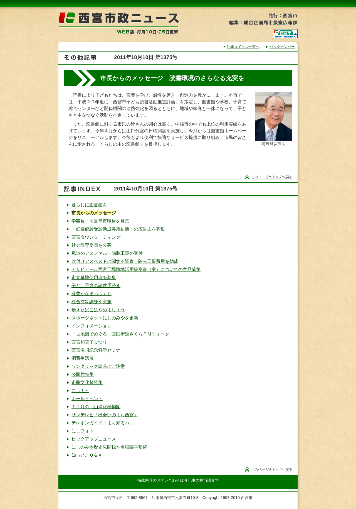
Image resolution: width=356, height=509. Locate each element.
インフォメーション (91, 326)
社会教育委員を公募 (91, 245)
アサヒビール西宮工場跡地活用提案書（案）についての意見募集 (136, 269)
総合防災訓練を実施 (91, 301)
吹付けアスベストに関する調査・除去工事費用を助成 (124, 261)
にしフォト (82, 431)
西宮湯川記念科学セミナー (98, 350)
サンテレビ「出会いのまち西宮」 (104, 414)
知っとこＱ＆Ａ (86, 455)
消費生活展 (82, 358)
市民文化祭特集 (87, 382)
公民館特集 (82, 374)
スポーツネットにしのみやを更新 (104, 317)
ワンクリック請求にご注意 (98, 366)
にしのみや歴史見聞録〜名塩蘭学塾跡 (109, 447)
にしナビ (80, 390)
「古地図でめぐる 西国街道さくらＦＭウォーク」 (122, 334)
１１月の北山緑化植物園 (95, 406)
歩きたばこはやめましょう (98, 309)
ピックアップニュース (93, 439)
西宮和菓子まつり (89, 342)
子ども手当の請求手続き (95, 285)
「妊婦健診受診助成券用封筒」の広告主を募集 (118, 229)
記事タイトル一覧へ (243, 47)
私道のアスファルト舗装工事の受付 (107, 253)
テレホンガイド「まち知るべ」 (102, 422)
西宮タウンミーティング (95, 237)
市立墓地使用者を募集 (93, 277)
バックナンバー (282, 47)
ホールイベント (87, 398)
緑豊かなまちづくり (91, 293)
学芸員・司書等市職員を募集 (100, 221)
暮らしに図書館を (89, 204)
